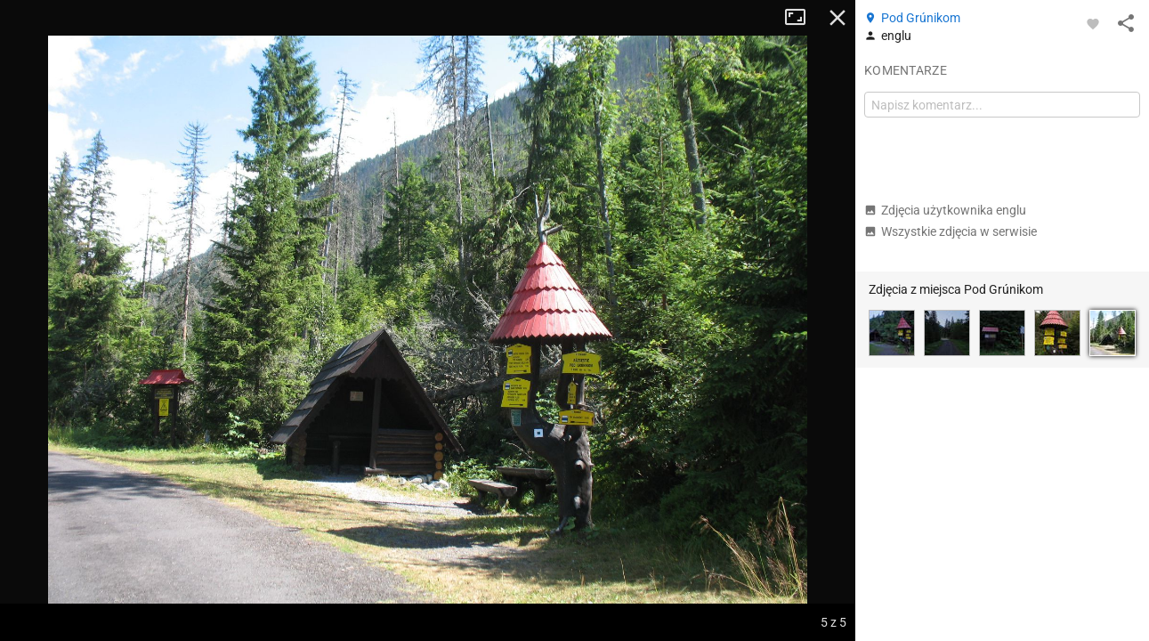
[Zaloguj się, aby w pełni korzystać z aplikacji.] (1093, 23)
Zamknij (837, 18)
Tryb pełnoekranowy (802, 18)
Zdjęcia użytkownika (945, 210)
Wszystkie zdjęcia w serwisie (950, 231)
